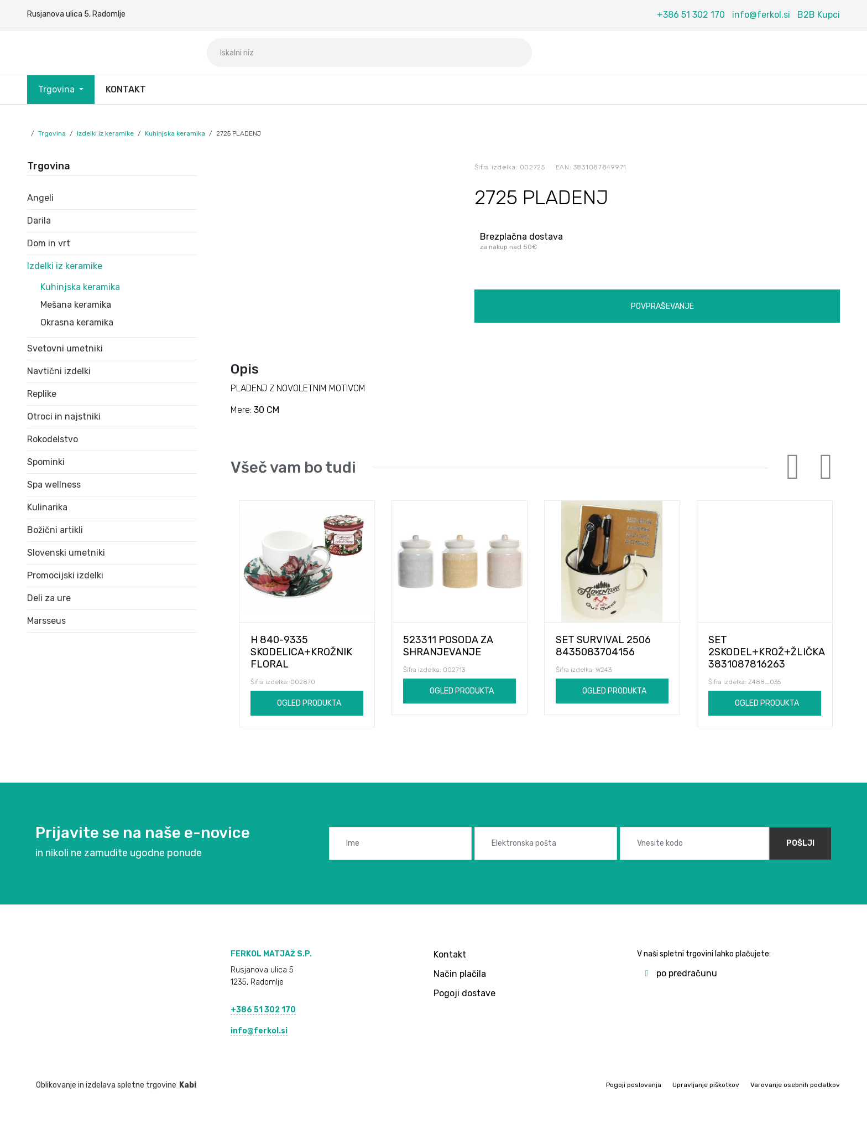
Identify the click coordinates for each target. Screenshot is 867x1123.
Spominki (46, 462)
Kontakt (126, 89)
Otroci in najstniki (64, 416)
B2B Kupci (818, 14)
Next (826, 467)
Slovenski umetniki (66, 552)
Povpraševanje (662, 306)
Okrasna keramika (76, 322)
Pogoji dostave (464, 993)
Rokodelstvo (52, 439)
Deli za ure (49, 598)
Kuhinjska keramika (175, 133)
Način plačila (459, 974)
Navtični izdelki (59, 371)
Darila (39, 220)
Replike (41, 394)
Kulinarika (47, 507)
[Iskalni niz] (369, 52)
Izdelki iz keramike (105, 133)
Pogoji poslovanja (633, 1085)
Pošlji (800, 843)
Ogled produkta (309, 703)
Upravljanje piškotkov (705, 1085)
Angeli (40, 198)
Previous (793, 467)
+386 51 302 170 (691, 14)
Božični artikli (55, 530)
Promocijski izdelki (65, 575)
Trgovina (57, 89)
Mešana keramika (75, 304)
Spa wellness (54, 484)
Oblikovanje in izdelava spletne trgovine (111, 1085)
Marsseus (46, 620)
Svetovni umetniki (65, 348)
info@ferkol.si (761, 14)
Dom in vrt (48, 243)
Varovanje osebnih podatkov (795, 1085)
